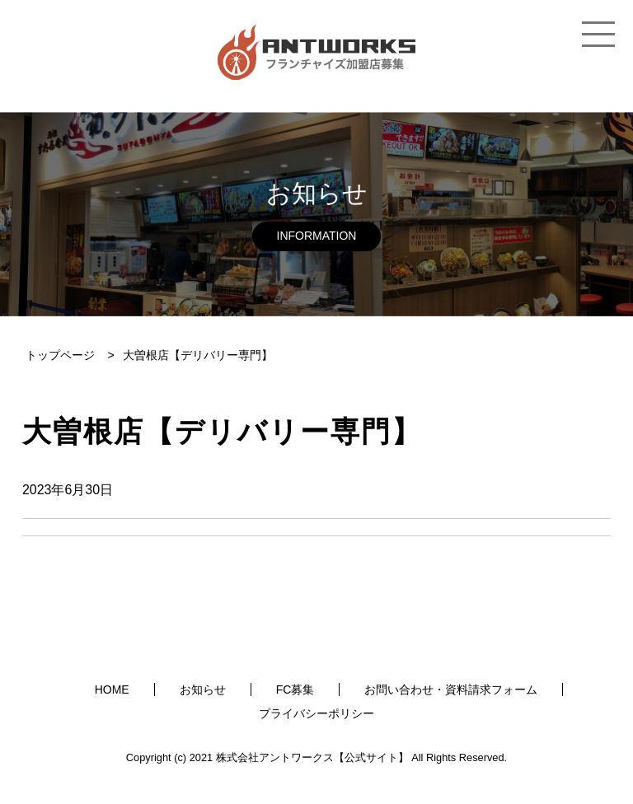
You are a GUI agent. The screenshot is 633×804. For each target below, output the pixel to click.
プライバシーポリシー (316, 713)
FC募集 (295, 689)
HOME (112, 689)
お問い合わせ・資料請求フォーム (450, 689)
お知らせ (203, 689)
